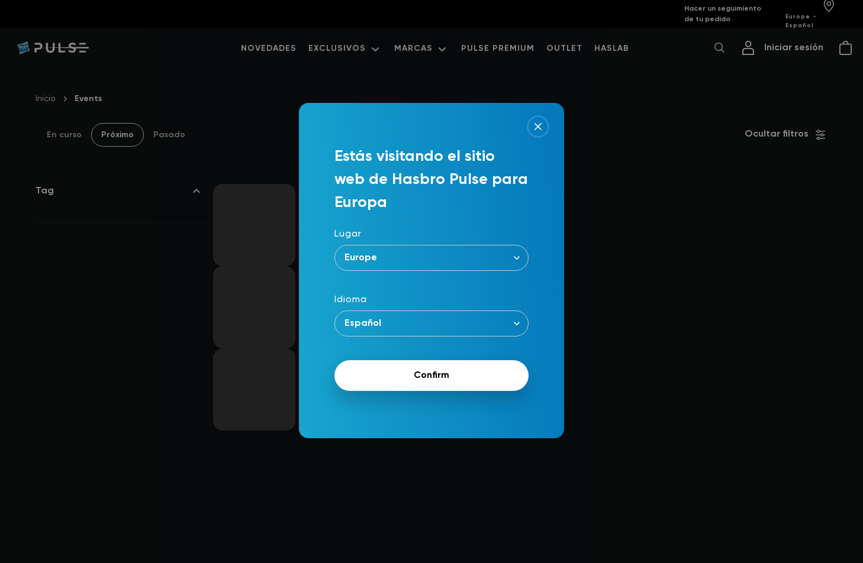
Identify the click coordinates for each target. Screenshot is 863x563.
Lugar (348, 234)
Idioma (350, 300)
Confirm (431, 375)
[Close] (538, 126)
